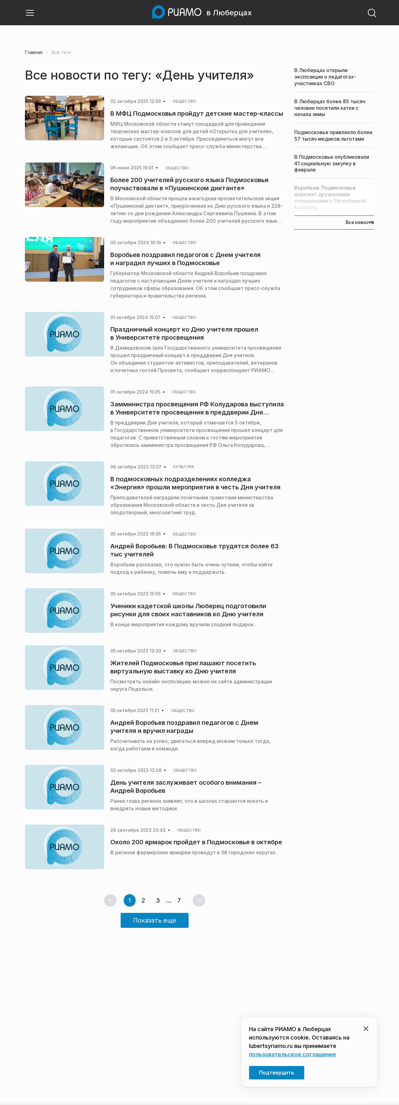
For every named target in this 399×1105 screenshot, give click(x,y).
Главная (33, 54)
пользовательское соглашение (292, 1054)
